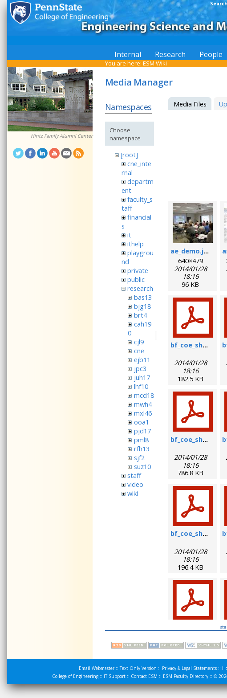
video (135, 484)
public (136, 279)
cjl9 (139, 341)
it (129, 234)
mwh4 (143, 404)
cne (139, 350)
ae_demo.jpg (191, 250)
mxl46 (143, 412)
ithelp (135, 243)
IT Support (115, 676)
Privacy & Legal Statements (189, 668)
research (140, 288)
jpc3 (140, 368)
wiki (132, 493)
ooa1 (141, 421)
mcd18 (144, 395)
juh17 (142, 377)
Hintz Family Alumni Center (62, 136)
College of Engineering (75, 676)
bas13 (143, 297)
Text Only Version (138, 668)
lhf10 (141, 386)
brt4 (140, 314)
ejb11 (142, 359)
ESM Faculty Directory (185, 676)
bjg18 (142, 306)
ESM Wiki (155, 63)
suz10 (142, 466)
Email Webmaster (96, 668)
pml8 (141, 439)
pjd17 (142, 430)
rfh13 (142, 448)
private (137, 270)
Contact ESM (144, 676)
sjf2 (139, 457)
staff (134, 475)
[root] (129, 154)
